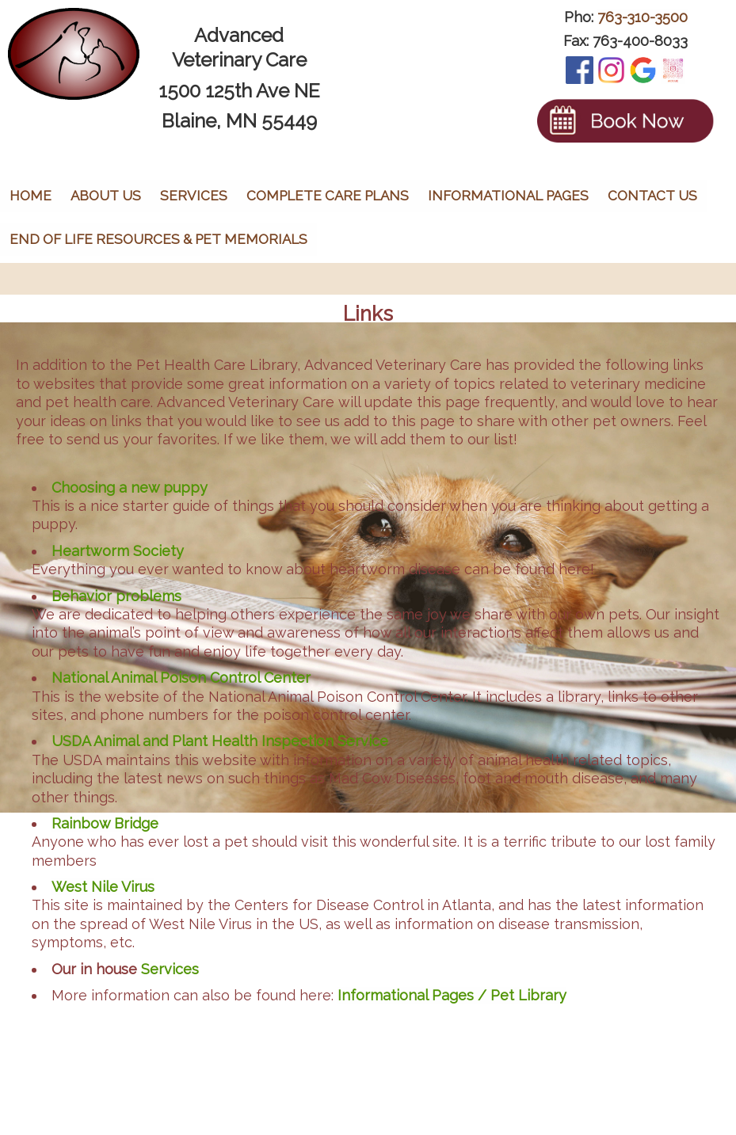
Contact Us (652, 196)
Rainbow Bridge (104, 823)
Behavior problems (116, 596)
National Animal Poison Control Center (181, 677)
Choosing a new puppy (129, 487)
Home (30, 196)
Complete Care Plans (327, 196)
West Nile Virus (102, 886)
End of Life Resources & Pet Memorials (158, 239)
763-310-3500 (642, 17)
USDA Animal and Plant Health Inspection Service (219, 741)
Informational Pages (508, 196)
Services (193, 196)
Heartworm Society (117, 551)
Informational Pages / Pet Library (451, 995)
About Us (106, 196)
